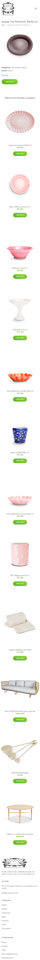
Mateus (24, 68)
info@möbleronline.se (10, 893)
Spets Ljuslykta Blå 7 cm (20, 452)
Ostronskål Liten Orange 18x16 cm (20, 391)
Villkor (4, 950)
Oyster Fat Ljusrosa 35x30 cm (20, 145)
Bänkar (4, 905)
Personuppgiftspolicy (9, 954)
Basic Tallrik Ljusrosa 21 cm (20, 207)
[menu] (35, 8)
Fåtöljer (4, 909)
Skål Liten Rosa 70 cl (20, 268)
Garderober (6, 913)
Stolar (4, 925)
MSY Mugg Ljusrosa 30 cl (20, 575)
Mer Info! (9, 82)
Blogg (4, 942)
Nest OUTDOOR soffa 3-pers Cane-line (20, 711)
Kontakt (4, 946)
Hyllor (4, 917)
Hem (3, 25)
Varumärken (15, 68)
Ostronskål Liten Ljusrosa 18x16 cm (20, 514)
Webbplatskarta (8, 958)
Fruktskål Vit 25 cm (20, 330)
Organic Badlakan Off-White (20, 650)
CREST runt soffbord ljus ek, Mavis (20, 834)
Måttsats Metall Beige (20, 773)
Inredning (5, 921)
